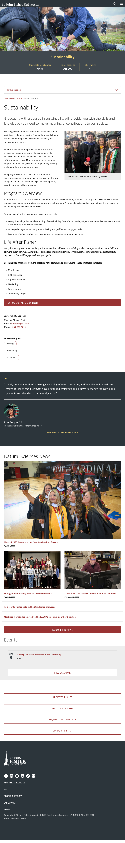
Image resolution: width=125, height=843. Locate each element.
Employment (11, 802)
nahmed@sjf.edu (20, 323)
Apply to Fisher (62, 697)
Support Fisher (62, 730)
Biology (10, 343)
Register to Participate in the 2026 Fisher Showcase (30, 607)
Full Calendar (62, 672)
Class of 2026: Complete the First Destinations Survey (31, 542)
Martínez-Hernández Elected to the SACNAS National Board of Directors (40, 617)
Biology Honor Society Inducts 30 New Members (28, 593)
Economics (12, 357)
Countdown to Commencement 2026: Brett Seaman (90, 593)
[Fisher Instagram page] (12, 776)
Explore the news (62, 630)
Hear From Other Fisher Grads (62, 432)
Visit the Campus (62, 708)
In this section (62, 90)
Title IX (23, 818)
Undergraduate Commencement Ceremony (39, 654)
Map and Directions (14, 782)
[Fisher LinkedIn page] (22, 776)
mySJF (7, 809)
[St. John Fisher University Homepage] (15, 758)
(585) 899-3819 (19, 327)
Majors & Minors (17, 99)
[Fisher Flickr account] (34, 776)
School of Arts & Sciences (23, 303)
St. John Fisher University (21, 4)
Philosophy (12, 350)
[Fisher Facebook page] (6, 776)
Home (6, 99)
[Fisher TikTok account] (28, 776)
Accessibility (15, 818)
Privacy (6, 818)
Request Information (62, 719)
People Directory (13, 796)
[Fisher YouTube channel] (17, 776)
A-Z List (8, 789)
